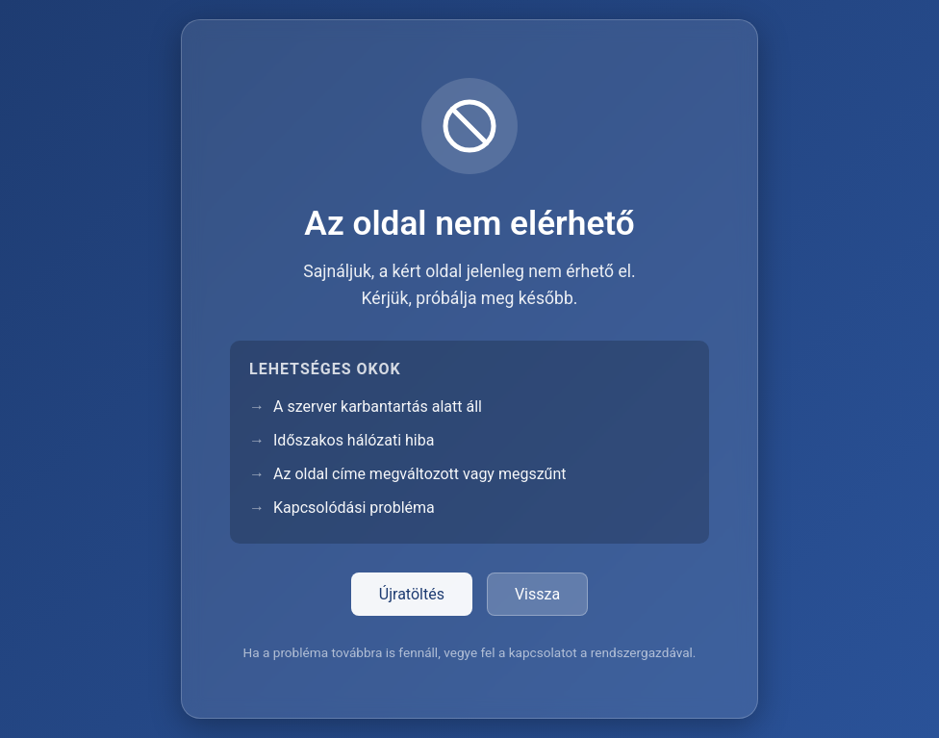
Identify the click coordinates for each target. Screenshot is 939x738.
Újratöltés (411, 594)
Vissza (537, 594)
